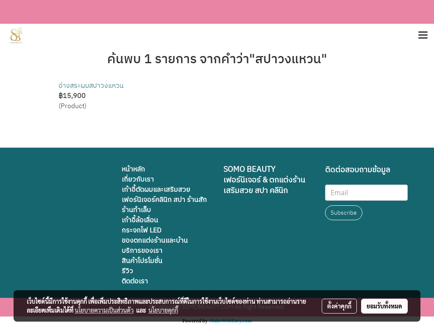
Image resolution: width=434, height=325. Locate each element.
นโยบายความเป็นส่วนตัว (104, 310)
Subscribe (344, 213)
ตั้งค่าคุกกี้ (339, 306)
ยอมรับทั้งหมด (384, 306)
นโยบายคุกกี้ (163, 310)
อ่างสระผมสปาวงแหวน (90, 86)
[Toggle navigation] (423, 35)
